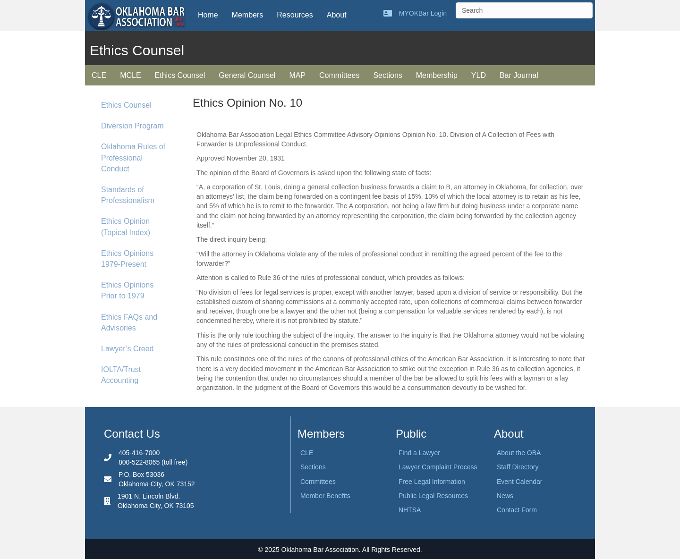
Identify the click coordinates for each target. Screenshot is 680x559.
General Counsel (247, 75)
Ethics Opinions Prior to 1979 (127, 290)
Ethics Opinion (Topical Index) (125, 226)
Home (208, 15)
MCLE (130, 75)
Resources (295, 15)
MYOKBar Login (423, 13)
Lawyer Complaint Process (438, 467)
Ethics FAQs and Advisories (129, 322)
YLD (478, 75)
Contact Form (517, 510)
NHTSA (410, 510)
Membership (437, 75)
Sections (387, 75)
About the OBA (519, 453)
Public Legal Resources (433, 496)
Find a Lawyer (419, 453)
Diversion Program (132, 126)
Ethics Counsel (180, 75)
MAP (297, 75)
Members (248, 15)
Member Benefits (325, 496)
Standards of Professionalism (127, 195)
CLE (99, 75)
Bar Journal (519, 75)
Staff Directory (517, 467)
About (337, 15)
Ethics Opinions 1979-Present (127, 258)
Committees (339, 75)
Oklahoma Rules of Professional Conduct (133, 157)
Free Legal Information (432, 481)
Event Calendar (520, 481)
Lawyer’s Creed (127, 349)
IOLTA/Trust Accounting (121, 374)
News (505, 496)
